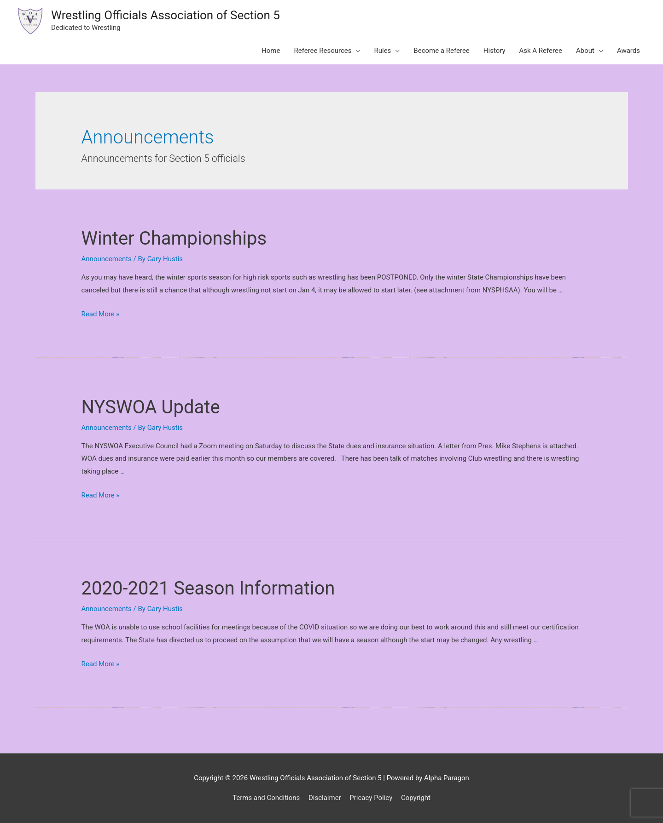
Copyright (415, 798)
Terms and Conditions (266, 798)
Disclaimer (324, 798)
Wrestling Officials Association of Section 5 (165, 15)
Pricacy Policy (370, 798)
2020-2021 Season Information (208, 588)
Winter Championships (174, 238)
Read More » (100, 314)
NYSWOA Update (150, 407)
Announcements (106, 259)
